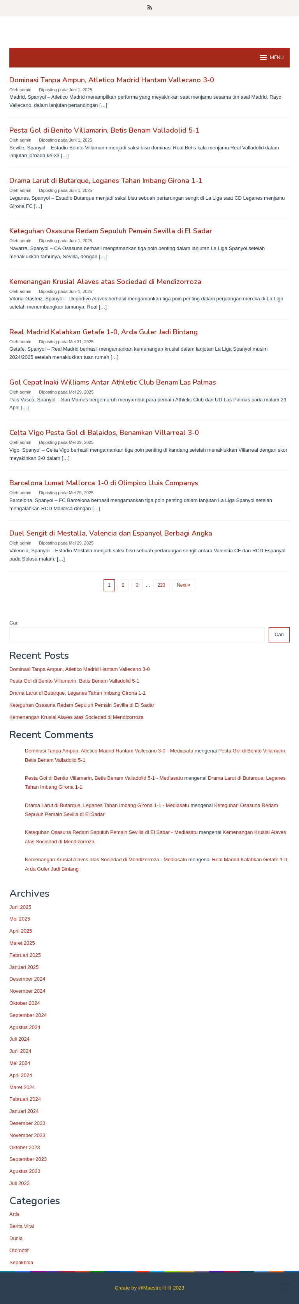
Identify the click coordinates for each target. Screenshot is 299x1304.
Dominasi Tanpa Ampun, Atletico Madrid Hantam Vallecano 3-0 (111, 80)
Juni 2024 (20, 1051)
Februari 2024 (25, 1099)
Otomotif (18, 1250)
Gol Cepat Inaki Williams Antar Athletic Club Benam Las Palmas (112, 382)
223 (161, 585)
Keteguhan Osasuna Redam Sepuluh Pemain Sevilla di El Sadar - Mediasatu (111, 832)
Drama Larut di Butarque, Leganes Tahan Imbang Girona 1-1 (105, 180)
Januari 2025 (24, 967)
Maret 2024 (22, 1087)
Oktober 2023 (24, 1147)
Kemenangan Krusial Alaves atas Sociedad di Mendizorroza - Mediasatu (106, 859)
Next (184, 585)
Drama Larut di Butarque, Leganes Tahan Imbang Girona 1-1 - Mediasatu (107, 805)
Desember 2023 (27, 1123)
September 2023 (28, 1159)
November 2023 (27, 1135)
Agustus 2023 (24, 1171)
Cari (14, 623)
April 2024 (20, 1075)
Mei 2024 (19, 1063)
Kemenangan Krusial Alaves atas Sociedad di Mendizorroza (105, 281)
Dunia (16, 1238)
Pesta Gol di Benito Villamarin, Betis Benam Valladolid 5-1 (104, 130)
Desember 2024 (27, 979)
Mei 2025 (19, 919)
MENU (271, 57)
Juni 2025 (20, 907)
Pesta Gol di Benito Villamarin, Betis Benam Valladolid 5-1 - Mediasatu (104, 778)
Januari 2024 (24, 1111)
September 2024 (28, 1015)
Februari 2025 (25, 955)
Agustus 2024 (24, 1027)
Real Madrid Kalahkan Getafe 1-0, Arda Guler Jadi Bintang (103, 332)
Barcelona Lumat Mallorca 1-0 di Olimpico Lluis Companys (103, 483)
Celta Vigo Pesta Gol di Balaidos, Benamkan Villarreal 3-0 (104, 432)
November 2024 (27, 991)
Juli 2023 (19, 1183)
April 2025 (20, 931)
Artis (14, 1214)
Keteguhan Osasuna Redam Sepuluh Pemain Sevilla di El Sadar (110, 231)
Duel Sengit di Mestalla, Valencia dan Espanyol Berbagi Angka (110, 533)
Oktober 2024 (24, 1003)
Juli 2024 (19, 1039)
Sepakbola (21, 1262)
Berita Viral (21, 1226)
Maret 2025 (22, 943)
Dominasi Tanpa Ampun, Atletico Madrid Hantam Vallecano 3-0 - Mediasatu (109, 751)
